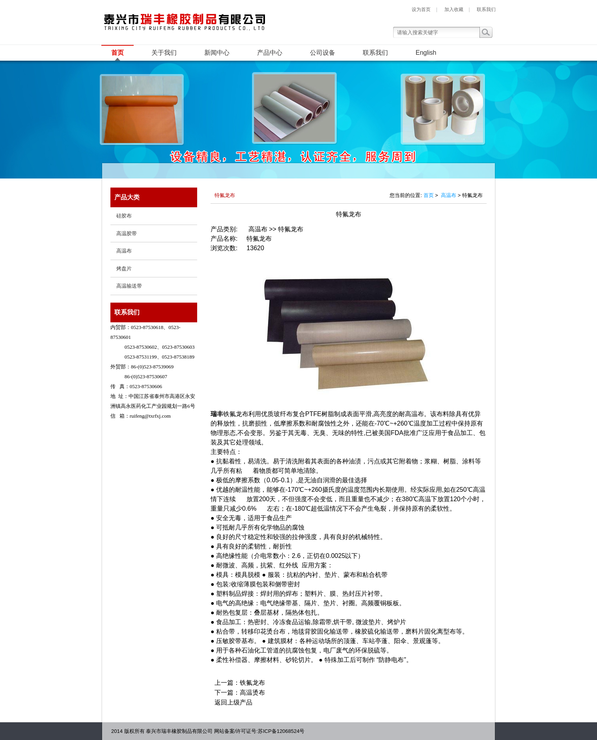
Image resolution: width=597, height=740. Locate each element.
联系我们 (486, 9)
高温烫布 (252, 692)
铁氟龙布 (252, 682)
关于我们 (164, 52)
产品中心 (269, 52)
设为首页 (421, 9)
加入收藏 (453, 9)
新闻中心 (216, 52)
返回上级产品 (233, 702)
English (426, 52)
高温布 (448, 195)
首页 (117, 52)
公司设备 (322, 52)
